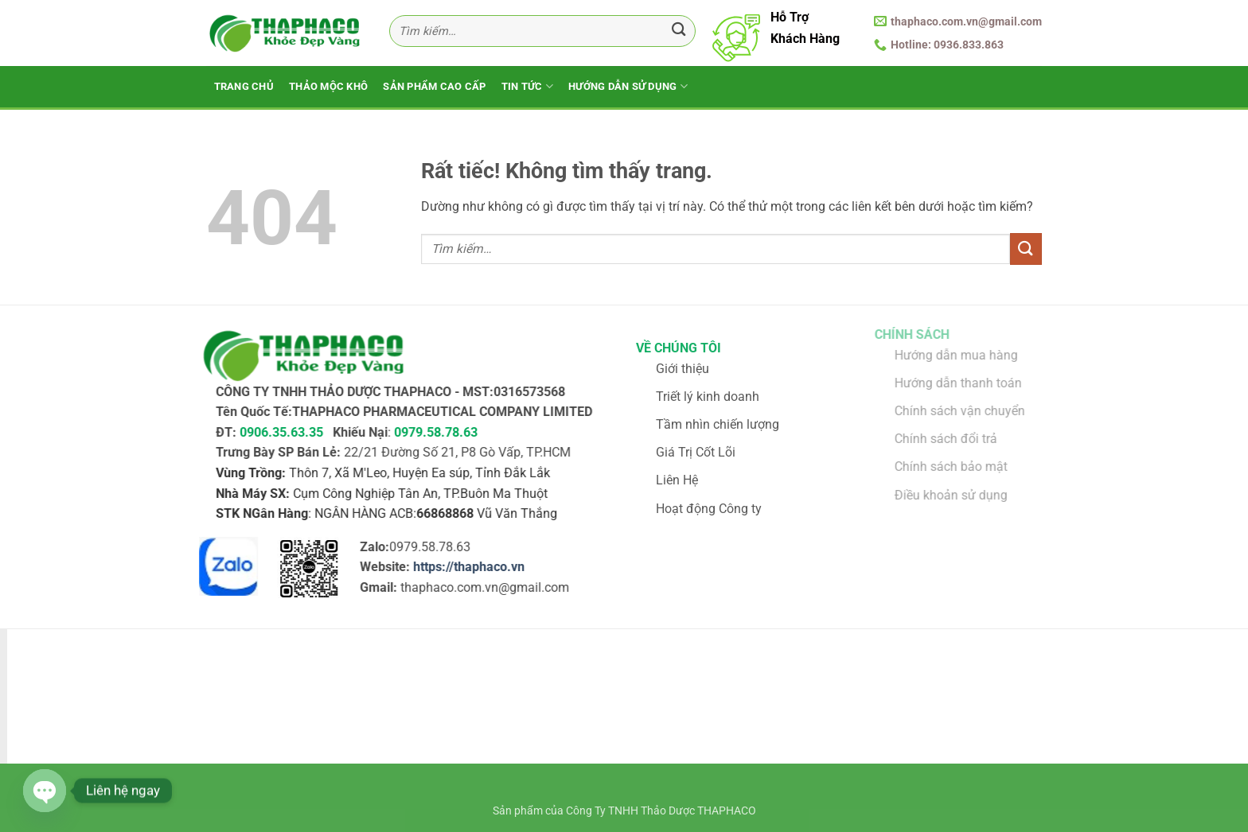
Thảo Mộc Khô (328, 86)
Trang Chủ (244, 86)
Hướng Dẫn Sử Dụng (628, 86)
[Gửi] (678, 31)
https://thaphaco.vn (459, 567)
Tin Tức (527, 86)
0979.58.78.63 (426, 432)
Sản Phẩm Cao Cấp (434, 86)
